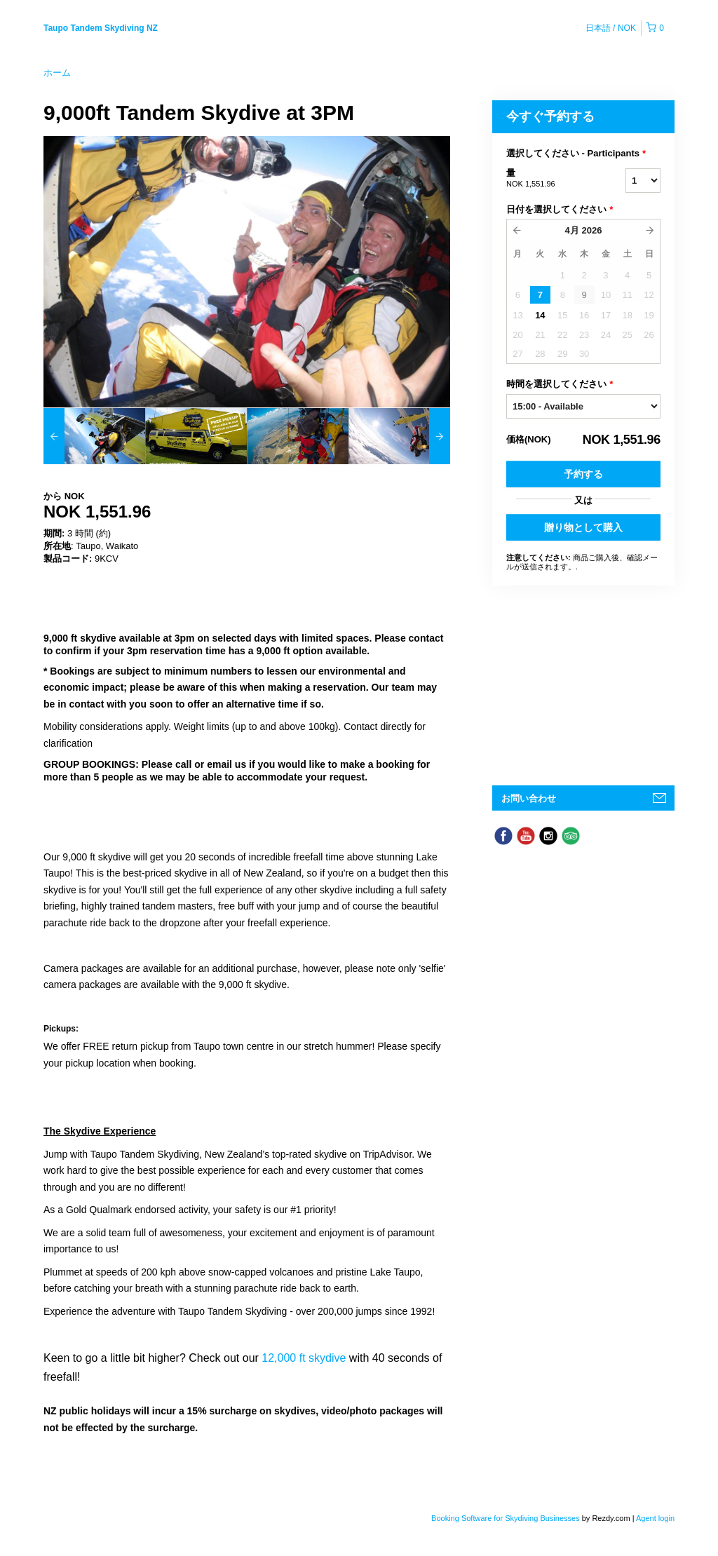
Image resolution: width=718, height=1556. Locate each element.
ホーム (57, 72)
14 (540, 315)
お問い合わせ (528, 798)
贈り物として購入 (583, 527)
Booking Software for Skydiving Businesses (506, 1518)
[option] (94, 436)
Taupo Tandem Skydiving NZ (100, 28)
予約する (583, 474)
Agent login (655, 1518)
